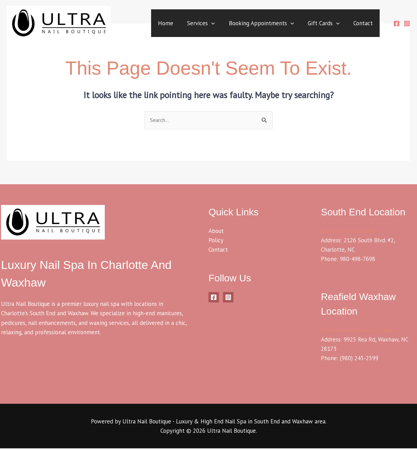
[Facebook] (396, 24)
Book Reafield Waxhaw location (360, 330)
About (216, 231)
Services (191, 24)
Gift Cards (319, 24)
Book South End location (352, 231)
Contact (361, 24)
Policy (215, 240)
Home (153, 24)
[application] (201, 24)
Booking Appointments (254, 24)
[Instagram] (407, 24)
